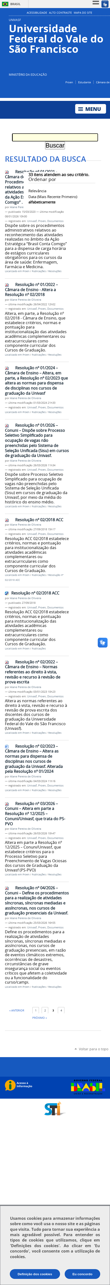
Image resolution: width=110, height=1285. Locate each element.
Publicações (39, 271)
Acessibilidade (37, 12)
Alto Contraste (60, 12)
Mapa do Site (83, 12)
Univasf (32, 221)
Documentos (55, 221)
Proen (69, 82)
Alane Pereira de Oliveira (25, 299)
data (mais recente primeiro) (52, 196)
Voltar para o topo (93, 1049)
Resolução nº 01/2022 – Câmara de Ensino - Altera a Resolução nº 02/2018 (31, 289)
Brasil (15, 4)
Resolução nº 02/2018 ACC (39, 519)
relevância (37, 190)
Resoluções (54, 271)
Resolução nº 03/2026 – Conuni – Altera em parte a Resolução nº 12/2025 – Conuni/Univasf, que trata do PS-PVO (35, 814)
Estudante (84, 82)
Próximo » (39, 1018)
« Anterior (16, 1010)
